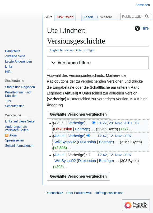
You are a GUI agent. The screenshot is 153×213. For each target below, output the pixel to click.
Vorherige (76, 123)
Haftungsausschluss (109, 193)
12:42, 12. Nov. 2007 (115, 155)
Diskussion (63, 129)
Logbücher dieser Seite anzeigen (72, 50)
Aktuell (59, 136)
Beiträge (82, 129)
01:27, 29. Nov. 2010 (115, 123)
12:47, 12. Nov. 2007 (115, 136)
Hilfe (141, 28)
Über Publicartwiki (79, 193)
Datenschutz (54, 193)
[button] (97, 63)
